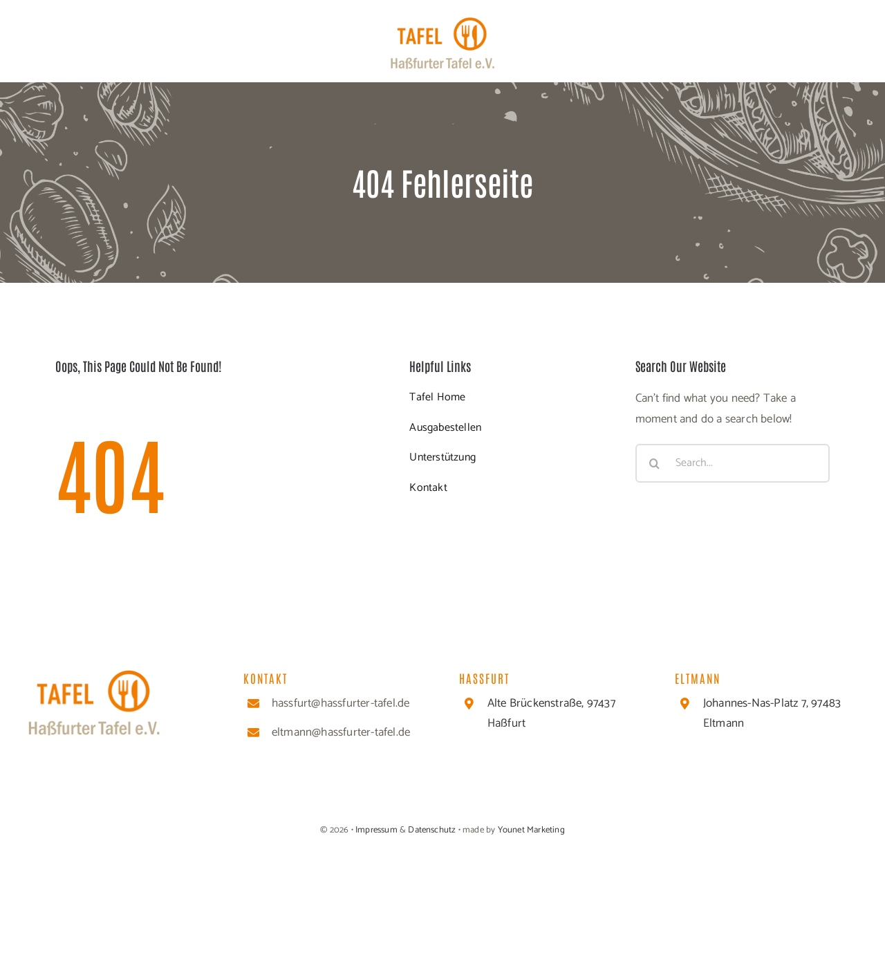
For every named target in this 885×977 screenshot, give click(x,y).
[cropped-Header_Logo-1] (442, 22)
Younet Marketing (531, 830)
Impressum (375, 830)
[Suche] (654, 463)
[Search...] (732, 463)
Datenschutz (432, 830)
